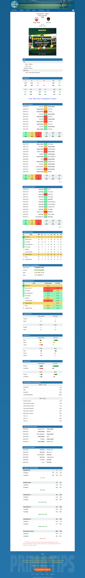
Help (32, 574)
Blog (48, 10)
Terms (42, 574)
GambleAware (34, 565)
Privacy (37, 574)
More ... (60, 181)
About (47, 574)
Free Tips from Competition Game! (42, 99)
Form (33, 10)
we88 (42, 554)
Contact (52, 574)
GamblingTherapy (43, 565)
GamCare (52, 565)
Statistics (41, 10)
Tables (21, 10)
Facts (28, 10)
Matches (14, 10)
